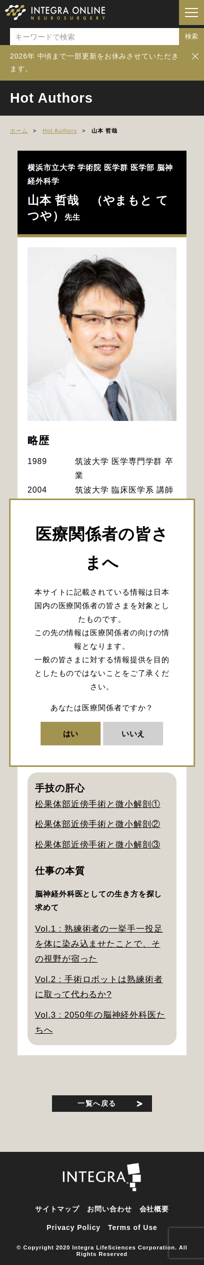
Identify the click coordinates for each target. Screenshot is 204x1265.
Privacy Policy (73, 1227)
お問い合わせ (109, 1209)
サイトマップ (57, 1209)
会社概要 (155, 1209)
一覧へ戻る (97, 1103)
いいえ (134, 733)
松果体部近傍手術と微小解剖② (97, 824)
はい (71, 733)
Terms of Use (133, 1227)
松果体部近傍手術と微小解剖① (97, 804)
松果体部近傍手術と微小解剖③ (97, 845)
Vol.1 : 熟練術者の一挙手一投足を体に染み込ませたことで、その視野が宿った (99, 944)
